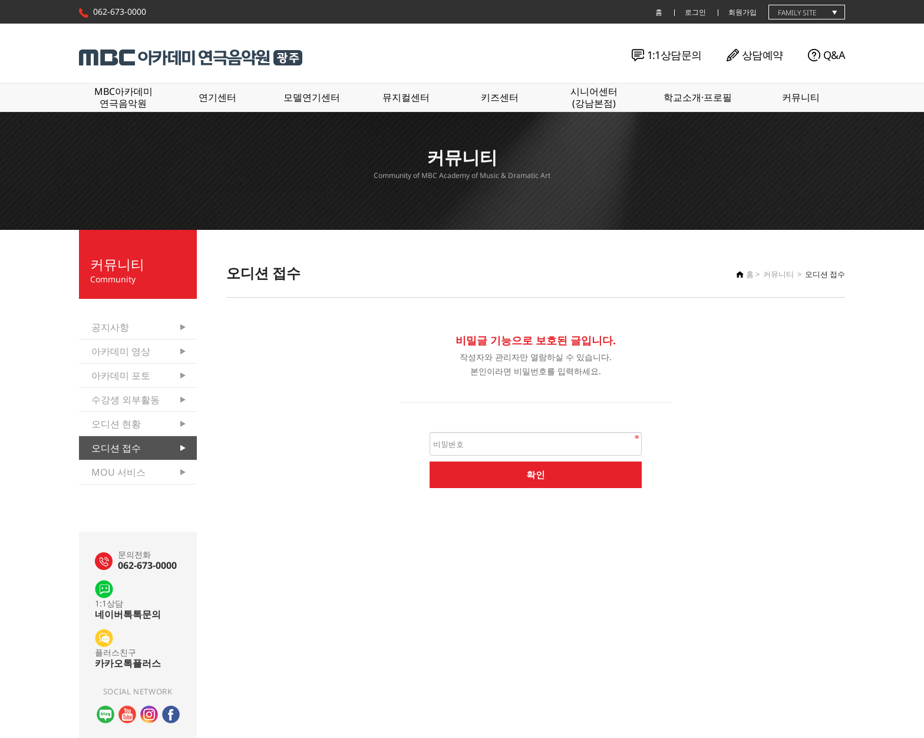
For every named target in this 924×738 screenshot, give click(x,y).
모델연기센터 (311, 97)
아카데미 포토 (120, 375)
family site (797, 13)
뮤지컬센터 (406, 97)
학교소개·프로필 (698, 97)
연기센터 (217, 97)
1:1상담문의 (674, 55)
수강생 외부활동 (125, 399)
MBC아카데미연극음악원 (123, 97)
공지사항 (110, 327)
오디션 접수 (116, 448)
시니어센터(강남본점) (594, 97)
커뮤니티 (801, 97)
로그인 (695, 12)
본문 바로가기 (0, 0)
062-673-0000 (119, 11)
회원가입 (742, 12)
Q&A (834, 55)
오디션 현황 (116, 423)
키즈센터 (500, 97)
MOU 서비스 (118, 472)
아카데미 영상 (120, 351)
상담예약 (762, 55)
